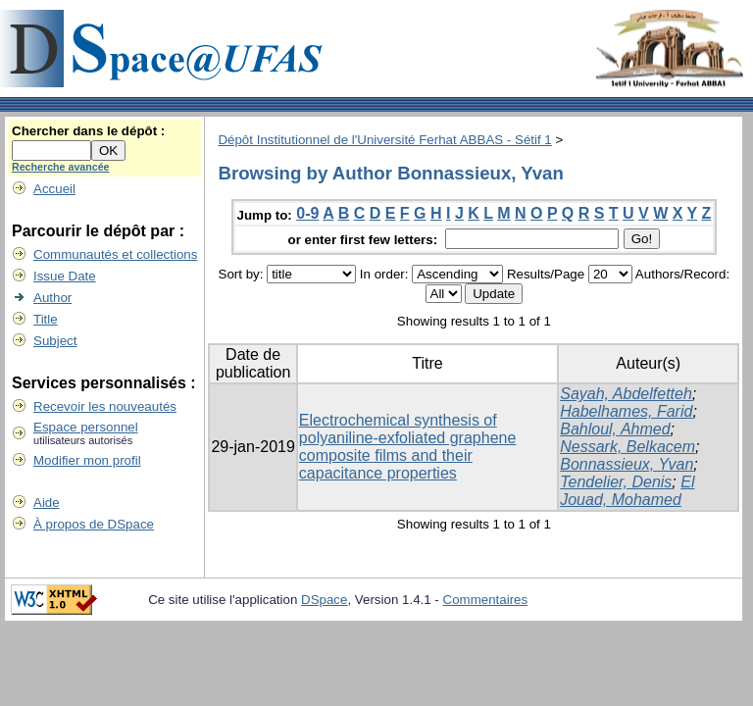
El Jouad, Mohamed (627, 491)
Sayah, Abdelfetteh (626, 393)
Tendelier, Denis (616, 482)
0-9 (307, 213)
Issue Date (64, 276)
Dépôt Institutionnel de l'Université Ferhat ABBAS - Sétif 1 (384, 139)
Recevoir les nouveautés (104, 406)
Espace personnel (85, 427)
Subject (54, 340)
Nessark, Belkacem (627, 446)
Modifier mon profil (87, 460)
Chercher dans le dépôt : (88, 131)
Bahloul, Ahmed (615, 429)
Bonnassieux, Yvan (626, 464)
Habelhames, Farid (626, 411)
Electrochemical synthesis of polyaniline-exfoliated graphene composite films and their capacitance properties (408, 446)
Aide (46, 502)
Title (45, 319)
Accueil (54, 188)
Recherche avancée (61, 167)
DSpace (324, 599)
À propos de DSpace (93, 524)
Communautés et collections (115, 254)
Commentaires (485, 599)
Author (52, 297)
